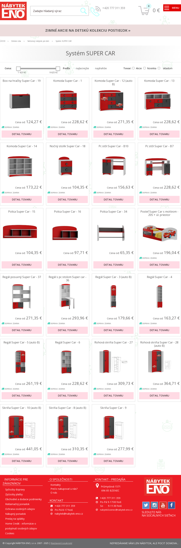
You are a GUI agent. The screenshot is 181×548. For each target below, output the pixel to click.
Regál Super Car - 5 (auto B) (21, 342)
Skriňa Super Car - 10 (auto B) (21, 408)
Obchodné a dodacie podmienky (23, 499)
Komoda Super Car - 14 (22, 146)
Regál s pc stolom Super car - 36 (67, 278)
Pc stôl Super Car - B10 (113, 146)
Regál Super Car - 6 (67, 342)
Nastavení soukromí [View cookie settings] (61, 543)
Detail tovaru (21, 134)
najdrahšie (100, 68)
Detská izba (16, 41)
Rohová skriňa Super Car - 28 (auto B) (159, 344)
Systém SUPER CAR (64, 41)
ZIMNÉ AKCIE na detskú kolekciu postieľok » (87, 30)
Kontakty (56, 484)
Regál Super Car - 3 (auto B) (113, 277)
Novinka (150, 68)
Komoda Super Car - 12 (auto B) (113, 82)
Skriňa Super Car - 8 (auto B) (67, 408)
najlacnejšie (81, 68)
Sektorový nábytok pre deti (38, 41)
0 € (156, 10)
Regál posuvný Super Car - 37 (21, 277)
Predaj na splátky (15, 518)
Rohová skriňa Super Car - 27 (113, 342)
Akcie (137, 68)
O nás (54, 492)
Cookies (9, 533)
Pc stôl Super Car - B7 (159, 146)
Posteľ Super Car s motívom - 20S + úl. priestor (159, 213)
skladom (165, 68)
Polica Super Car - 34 (113, 211)
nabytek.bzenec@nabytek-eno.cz (116, 509)
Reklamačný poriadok (17, 504)
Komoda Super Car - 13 (159, 80)
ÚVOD (2, 41)
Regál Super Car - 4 (159, 277)
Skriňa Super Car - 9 (113, 408)
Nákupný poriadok (15, 513)
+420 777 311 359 (113, 8)
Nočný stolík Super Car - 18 (67, 146)
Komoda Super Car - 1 (67, 80)
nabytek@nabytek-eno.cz (69, 513)
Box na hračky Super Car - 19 (22, 80)
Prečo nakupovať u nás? (64, 488)
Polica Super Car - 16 (67, 211)
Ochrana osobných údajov (20, 509)
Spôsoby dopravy (15, 489)
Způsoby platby (14, 494)
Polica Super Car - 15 (21, 211)
